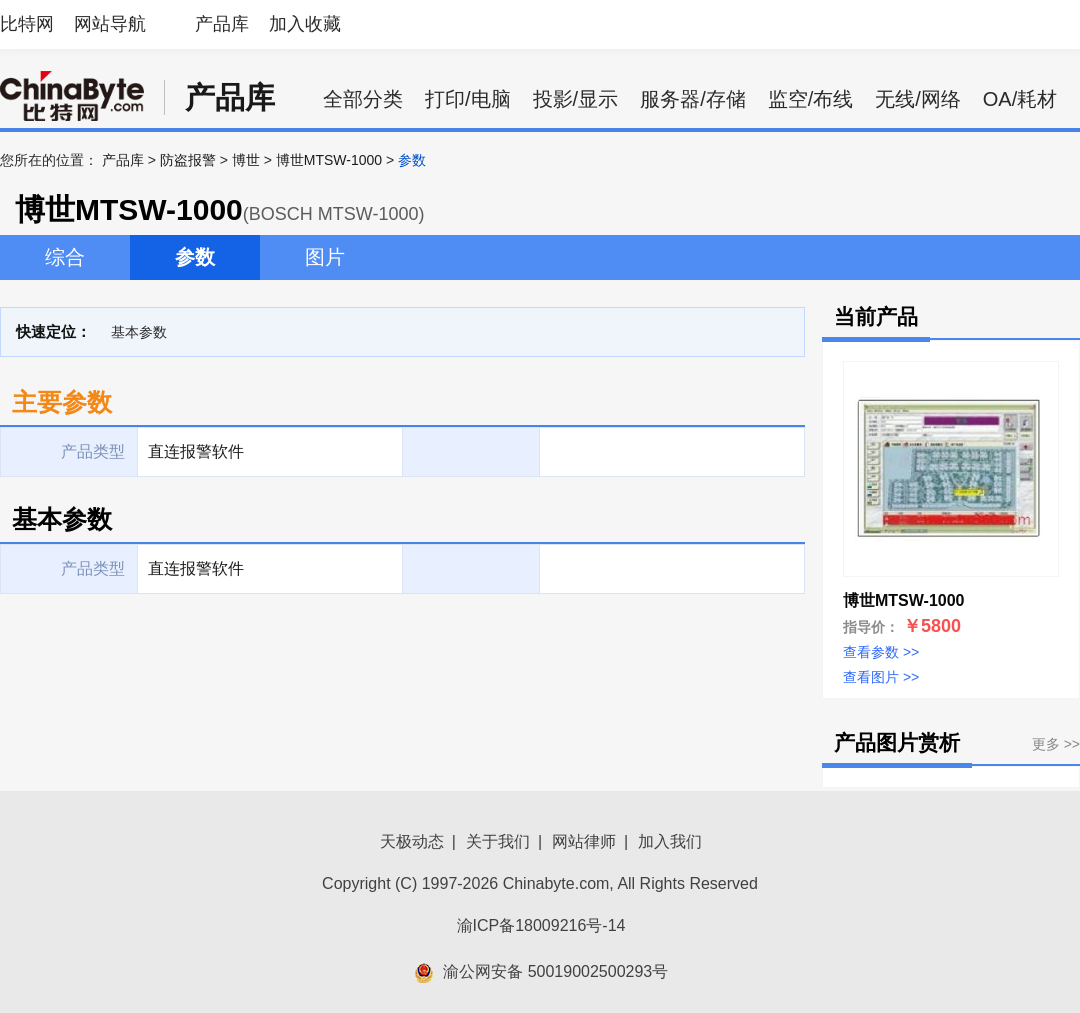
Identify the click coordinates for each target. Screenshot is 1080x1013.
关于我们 (498, 841)
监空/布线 (811, 99)
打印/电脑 (468, 99)
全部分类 (363, 99)
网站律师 (584, 841)
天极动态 (412, 841)
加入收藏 (305, 24)
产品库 (222, 24)
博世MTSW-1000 (329, 160)
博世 (246, 160)
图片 (325, 257)
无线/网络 (918, 99)
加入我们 (670, 841)
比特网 (27, 24)
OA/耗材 (1020, 99)
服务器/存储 (693, 99)
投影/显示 (576, 99)
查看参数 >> (881, 652)
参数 (195, 257)
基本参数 (139, 332)
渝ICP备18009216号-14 (541, 925)
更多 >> (1056, 744)
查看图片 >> (881, 677)
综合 (65, 257)
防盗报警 (188, 160)
